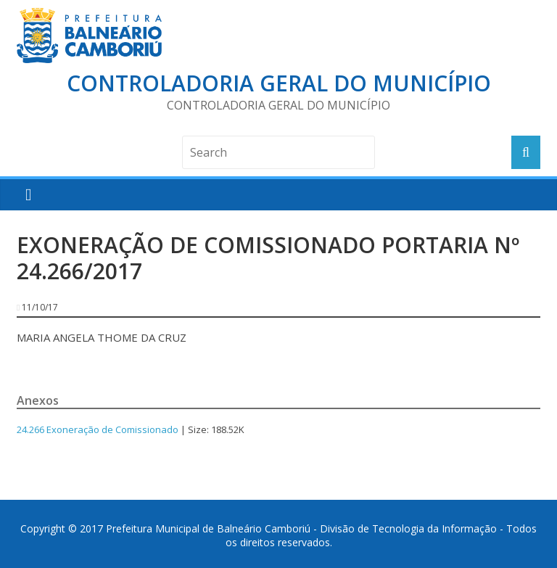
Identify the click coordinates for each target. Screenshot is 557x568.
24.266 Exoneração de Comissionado (97, 429)
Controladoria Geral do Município (279, 83)
